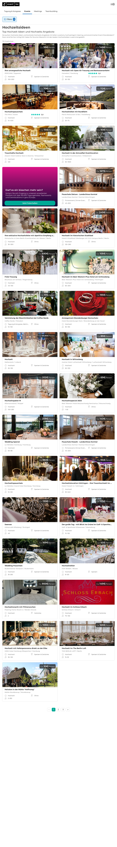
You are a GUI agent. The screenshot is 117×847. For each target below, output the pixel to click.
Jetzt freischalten (29, 203)
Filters (9, 19)
